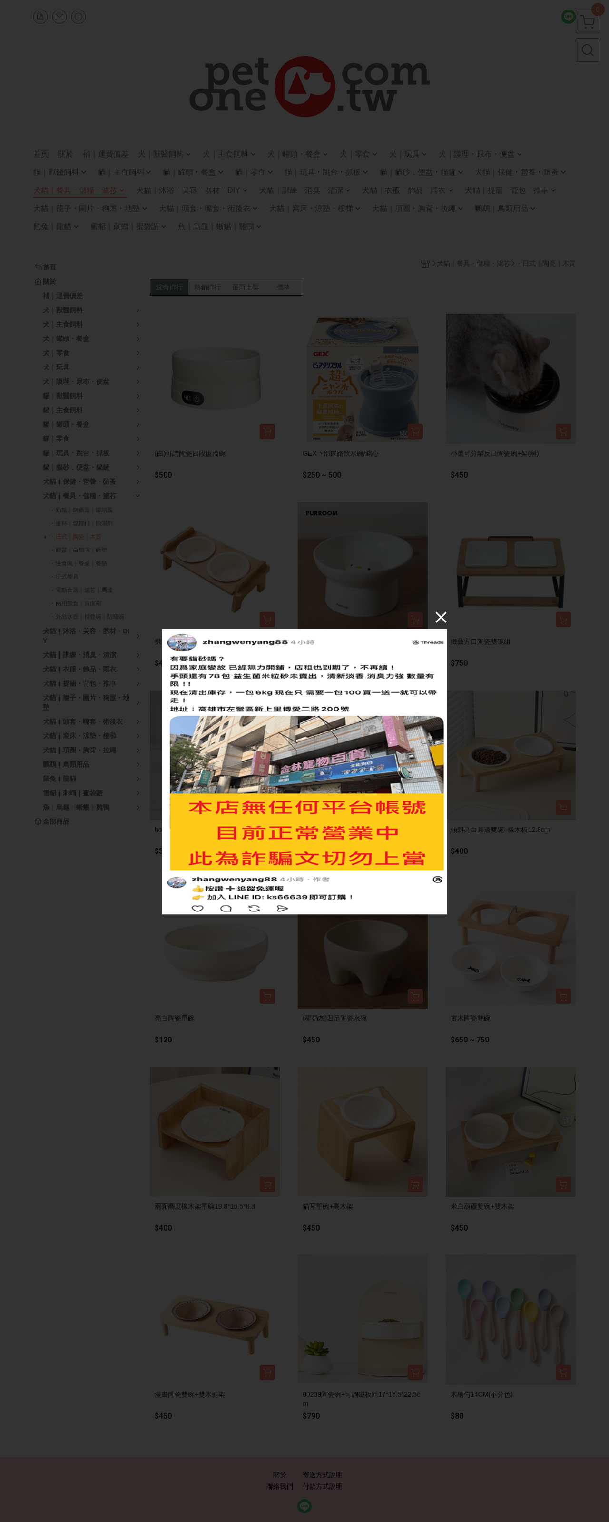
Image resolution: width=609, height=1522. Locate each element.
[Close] (441, 617)
